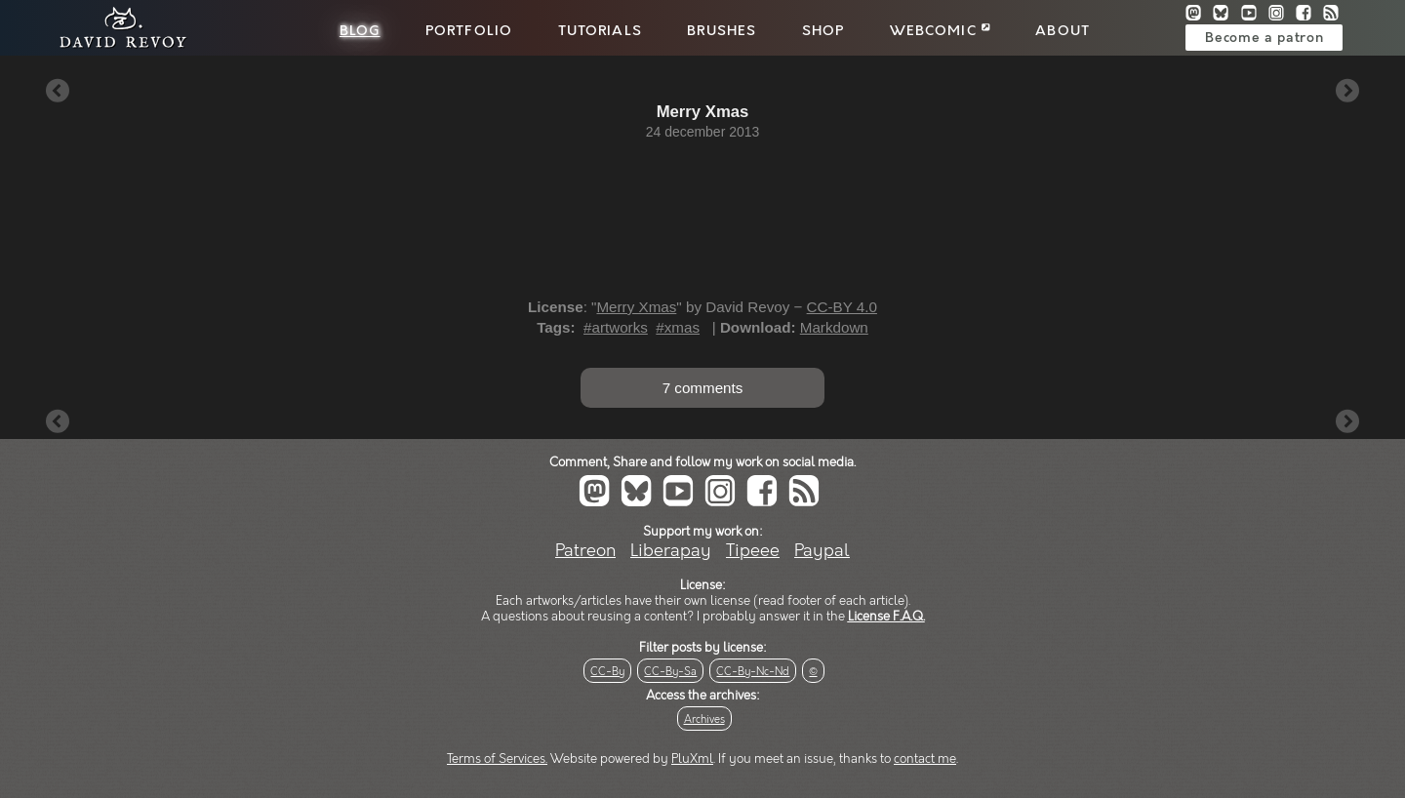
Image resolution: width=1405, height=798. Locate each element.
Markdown (834, 327)
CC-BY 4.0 (842, 307)
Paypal (822, 550)
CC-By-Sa (670, 671)
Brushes (721, 31)
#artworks (615, 327)
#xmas (678, 327)
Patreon (585, 550)
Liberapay (670, 550)
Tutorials (600, 31)
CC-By (607, 671)
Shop (823, 31)
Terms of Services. (497, 759)
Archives (704, 719)
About (1062, 31)
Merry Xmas (636, 307)
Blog (360, 31)
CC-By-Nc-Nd (752, 671)
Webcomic (940, 31)
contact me (925, 759)
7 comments (702, 387)
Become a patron (1264, 38)
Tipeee (753, 550)
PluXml (692, 759)
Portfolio (468, 31)
